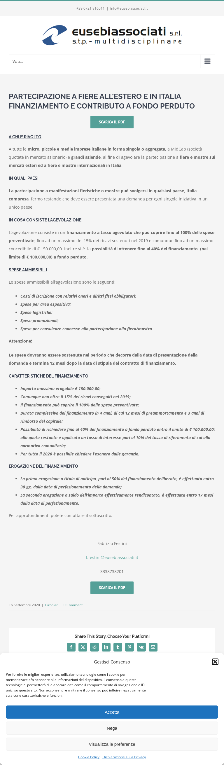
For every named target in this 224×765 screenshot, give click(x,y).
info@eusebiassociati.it (129, 8)
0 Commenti (73, 604)
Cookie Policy (88, 756)
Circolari (52, 604)
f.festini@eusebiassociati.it (112, 557)
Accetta (112, 712)
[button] (215, 662)
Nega (112, 728)
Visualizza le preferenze (112, 744)
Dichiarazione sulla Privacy (124, 756)
